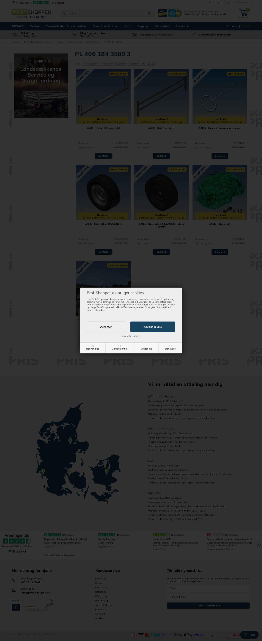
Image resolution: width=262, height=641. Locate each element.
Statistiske (170, 348)
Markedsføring (119, 348)
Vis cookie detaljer (131, 336)
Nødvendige (92, 348)
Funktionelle (146, 348)
